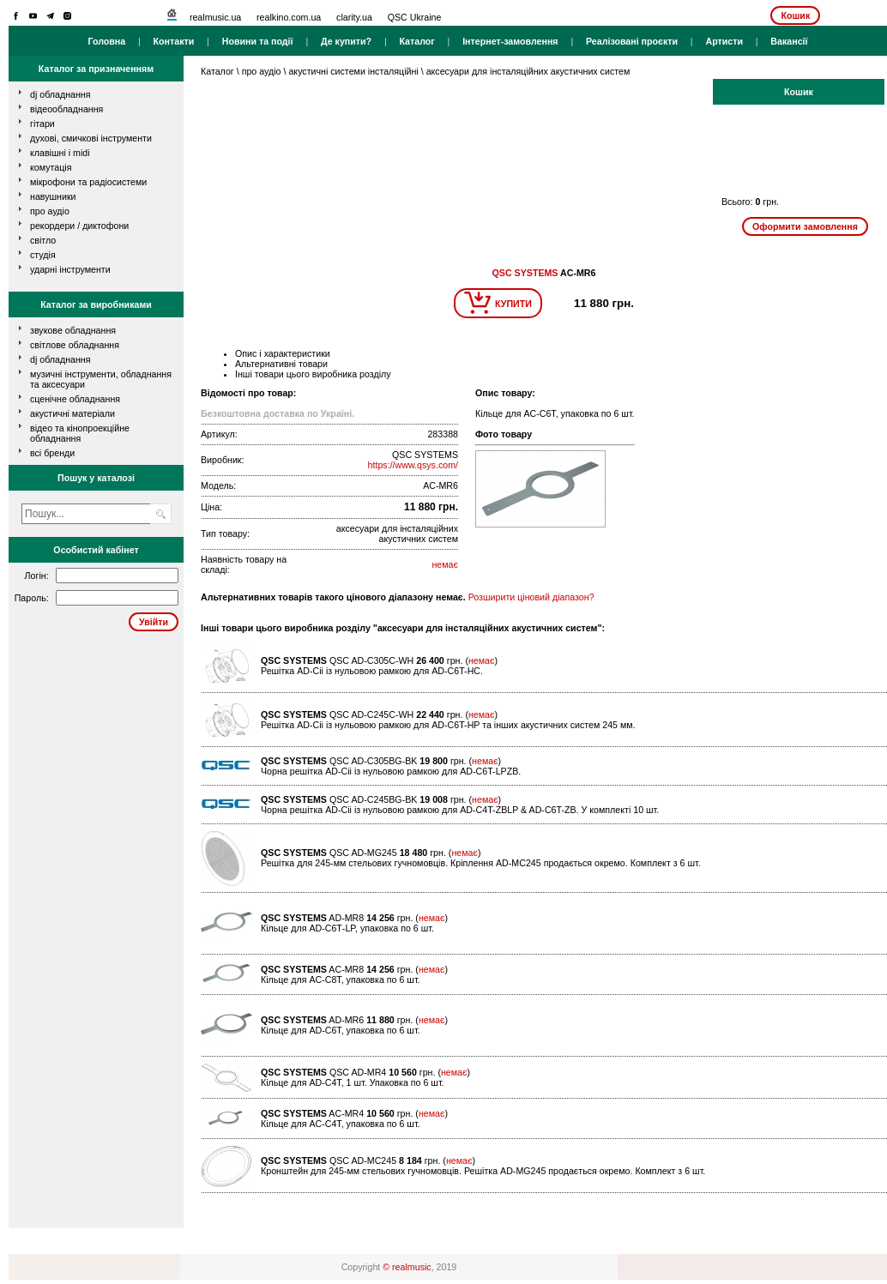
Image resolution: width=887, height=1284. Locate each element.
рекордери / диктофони (79, 225)
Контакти (174, 41)
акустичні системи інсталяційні (353, 71)
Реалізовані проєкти (632, 41)
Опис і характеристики (282, 353)
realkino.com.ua (288, 17)
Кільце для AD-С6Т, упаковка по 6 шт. (340, 1030)
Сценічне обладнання (75, 399)
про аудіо (49, 211)
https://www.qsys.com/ (413, 465)
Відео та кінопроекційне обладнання (80, 433)
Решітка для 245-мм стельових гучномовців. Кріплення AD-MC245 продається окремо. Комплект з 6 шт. (481, 863)
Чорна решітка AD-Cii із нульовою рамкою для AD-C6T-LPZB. (391, 771)
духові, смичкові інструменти (91, 138)
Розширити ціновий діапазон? (531, 597)
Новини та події (257, 41)
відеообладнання (66, 109)
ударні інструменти (70, 269)
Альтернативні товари (281, 364)
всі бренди (52, 453)
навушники (53, 196)
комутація (50, 167)
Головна (106, 41)
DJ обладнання (60, 359)
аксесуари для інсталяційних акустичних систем (528, 71)
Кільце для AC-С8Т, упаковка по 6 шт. (340, 979)
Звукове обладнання (73, 330)
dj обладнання (60, 94)
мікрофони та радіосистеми (88, 182)
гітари (42, 123)
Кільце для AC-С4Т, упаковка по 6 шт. (340, 1123)
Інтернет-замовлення (510, 41)
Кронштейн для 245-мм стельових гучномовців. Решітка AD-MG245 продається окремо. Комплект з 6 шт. (483, 1171)
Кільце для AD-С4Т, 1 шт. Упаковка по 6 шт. (352, 1082)
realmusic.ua (215, 17)
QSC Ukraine (415, 17)
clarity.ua (354, 17)
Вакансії (788, 41)
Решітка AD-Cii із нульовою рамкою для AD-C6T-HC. (372, 671)
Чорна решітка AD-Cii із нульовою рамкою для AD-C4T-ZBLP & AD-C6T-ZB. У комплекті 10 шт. (460, 810)
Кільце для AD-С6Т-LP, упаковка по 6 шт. (347, 928)
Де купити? (346, 41)
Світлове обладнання (74, 345)
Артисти (724, 41)
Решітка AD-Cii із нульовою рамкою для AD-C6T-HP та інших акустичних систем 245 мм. (448, 725)
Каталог (416, 41)
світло (43, 240)
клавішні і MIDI (60, 153)
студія (43, 255)
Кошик (795, 15)
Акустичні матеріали (72, 413)
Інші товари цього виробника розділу (313, 374)
